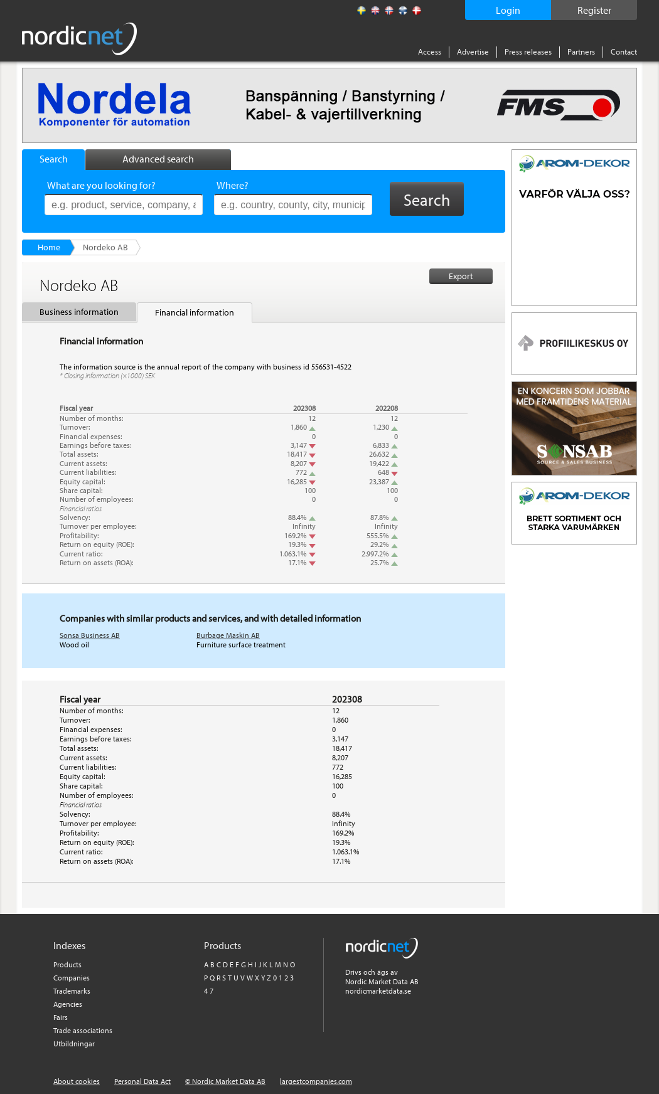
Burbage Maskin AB (228, 635)
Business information (79, 311)
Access (429, 51)
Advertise (473, 51)
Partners (581, 51)
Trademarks (71, 991)
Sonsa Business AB (90, 635)
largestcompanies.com (316, 1081)
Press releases (528, 51)
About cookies (76, 1081)
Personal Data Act (142, 1081)
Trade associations (82, 1030)
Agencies (67, 1004)
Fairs (60, 1017)
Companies (71, 977)
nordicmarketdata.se (378, 991)
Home (49, 247)
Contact (624, 51)
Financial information (194, 312)
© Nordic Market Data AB (225, 1081)
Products (67, 964)
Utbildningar (74, 1043)
